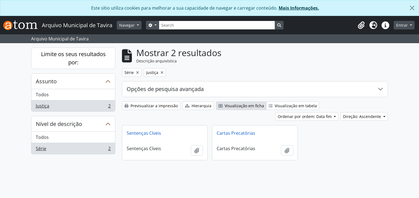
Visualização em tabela (293, 105)
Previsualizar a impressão (151, 105)
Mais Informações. (299, 8)
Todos (42, 95)
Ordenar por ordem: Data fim (305, 116)
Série (73, 149)
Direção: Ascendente (362, 116)
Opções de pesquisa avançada (165, 89)
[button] (361, 25)
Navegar (127, 25)
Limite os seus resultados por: (73, 58)
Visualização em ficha (241, 105)
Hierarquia (198, 105)
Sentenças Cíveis (144, 133)
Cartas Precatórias (236, 133)
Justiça (73, 107)
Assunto (46, 81)
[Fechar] (412, 8)
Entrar (402, 25)
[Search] (217, 25)
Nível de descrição (59, 124)
